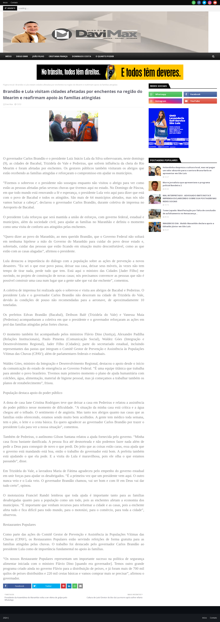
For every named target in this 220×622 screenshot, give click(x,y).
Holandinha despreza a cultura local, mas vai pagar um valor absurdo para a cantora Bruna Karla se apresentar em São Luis (189, 170)
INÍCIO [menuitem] (8, 56)
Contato (14, 2)
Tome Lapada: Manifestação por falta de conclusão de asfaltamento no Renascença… (189, 212)
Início (204, 618)
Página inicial (8, 84)
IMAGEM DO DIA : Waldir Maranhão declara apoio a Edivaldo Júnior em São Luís (188, 225)
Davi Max (9, 104)
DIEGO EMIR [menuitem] (22, 56)
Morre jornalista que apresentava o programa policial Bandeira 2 (186, 184)
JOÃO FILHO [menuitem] (38, 56)
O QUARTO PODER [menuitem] (105, 56)
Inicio (5, 2)
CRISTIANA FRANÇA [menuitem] (58, 56)
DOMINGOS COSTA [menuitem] (81, 56)
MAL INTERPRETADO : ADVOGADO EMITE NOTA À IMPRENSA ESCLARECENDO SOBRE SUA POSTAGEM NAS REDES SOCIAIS (189, 198)
